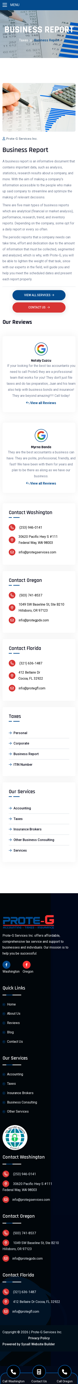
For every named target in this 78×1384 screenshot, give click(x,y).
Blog (8, 1032)
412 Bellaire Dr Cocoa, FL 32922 (31, 1301)
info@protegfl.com (27, 688)
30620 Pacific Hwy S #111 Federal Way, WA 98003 (27, 1186)
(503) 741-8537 (25, 595)
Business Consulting (19, 1102)
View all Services (39, 295)
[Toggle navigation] (4, 5)
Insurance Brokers (25, 829)
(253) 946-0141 (25, 527)
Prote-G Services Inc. (22, 139)
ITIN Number (20, 765)
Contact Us (39, 307)
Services (18, 850)
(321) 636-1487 (25, 663)
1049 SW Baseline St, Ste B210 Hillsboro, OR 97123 (30, 1245)
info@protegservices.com (32, 552)
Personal (18, 733)
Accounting (20, 808)
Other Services (15, 1111)
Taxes (23, 40)
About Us (11, 1013)
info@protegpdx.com (29, 620)
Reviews (11, 1023)
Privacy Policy (39, 1338)
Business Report (24, 754)
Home (9, 1004)
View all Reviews (41, 403)
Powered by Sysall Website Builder (28, 1344)
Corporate (19, 743)
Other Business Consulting (31, 840)
